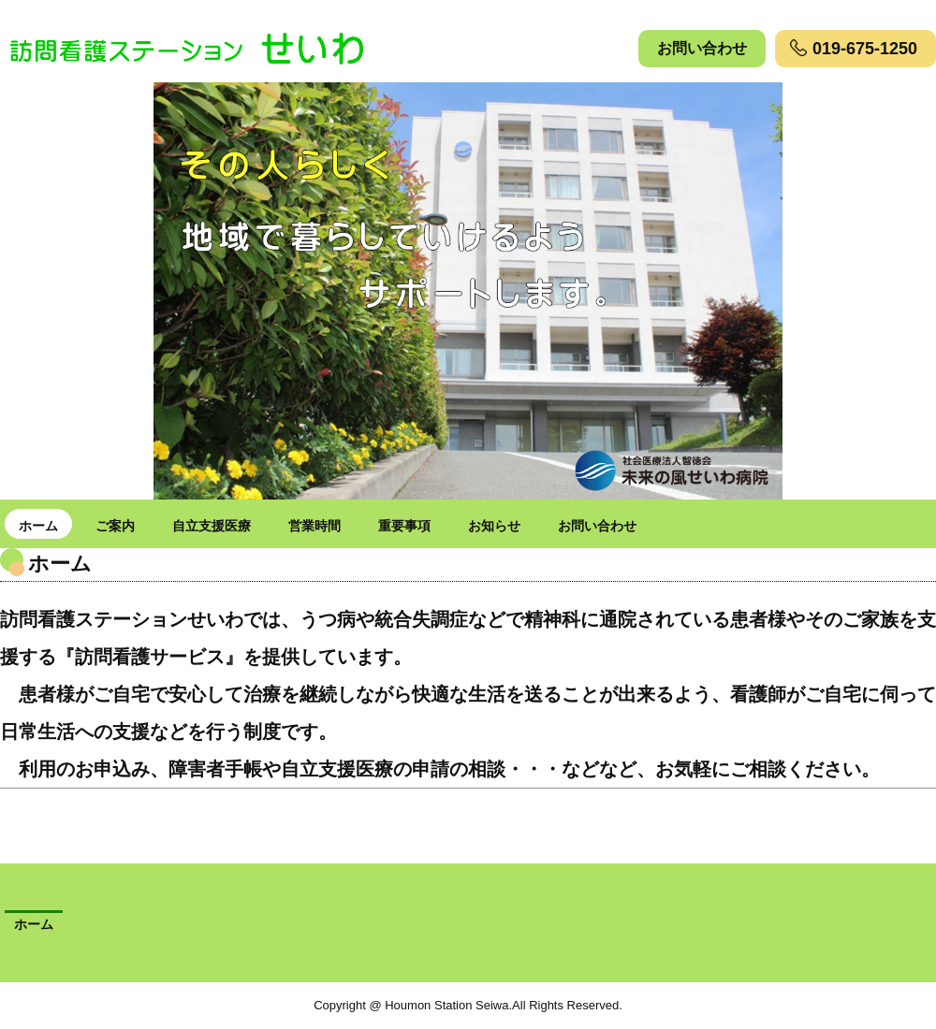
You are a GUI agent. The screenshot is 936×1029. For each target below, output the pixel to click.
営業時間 (314, 525)
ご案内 (115, 525)
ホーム (38, 525)
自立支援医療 (211, 525)
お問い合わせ (702, 48)
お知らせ (494, 525)
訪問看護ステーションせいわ (211, 47)
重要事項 (404, 525)
